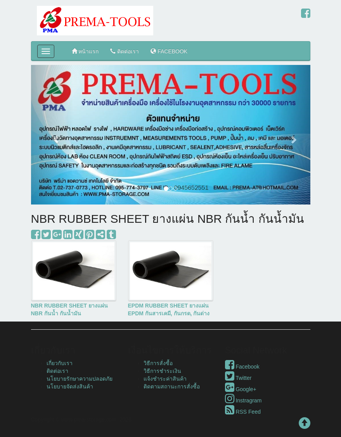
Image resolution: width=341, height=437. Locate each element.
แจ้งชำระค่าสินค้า (165, 379)
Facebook (242, 367)
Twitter (238, 378)
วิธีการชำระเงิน (162, 371)
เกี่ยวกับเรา (60, 363)
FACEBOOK (169, 51)
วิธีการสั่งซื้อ (158, 363)
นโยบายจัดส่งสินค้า (70, 386)
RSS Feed (243, 412)
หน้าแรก (85, 51)
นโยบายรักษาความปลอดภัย (80, 379)
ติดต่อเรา (124, 51)
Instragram (243, 400)
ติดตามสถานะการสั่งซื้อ (172, 386)
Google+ (240, 389)
